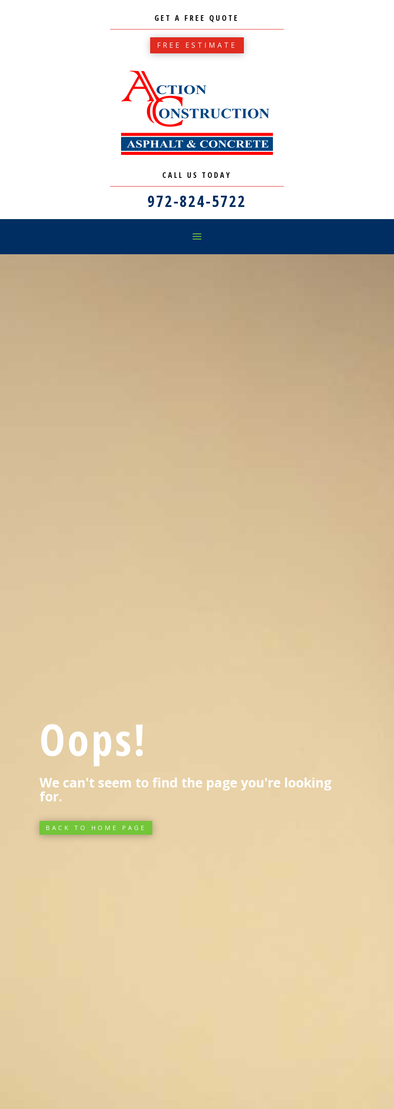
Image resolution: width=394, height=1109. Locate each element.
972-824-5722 (197, 201)
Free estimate (197, 45)
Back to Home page (96, 828)
